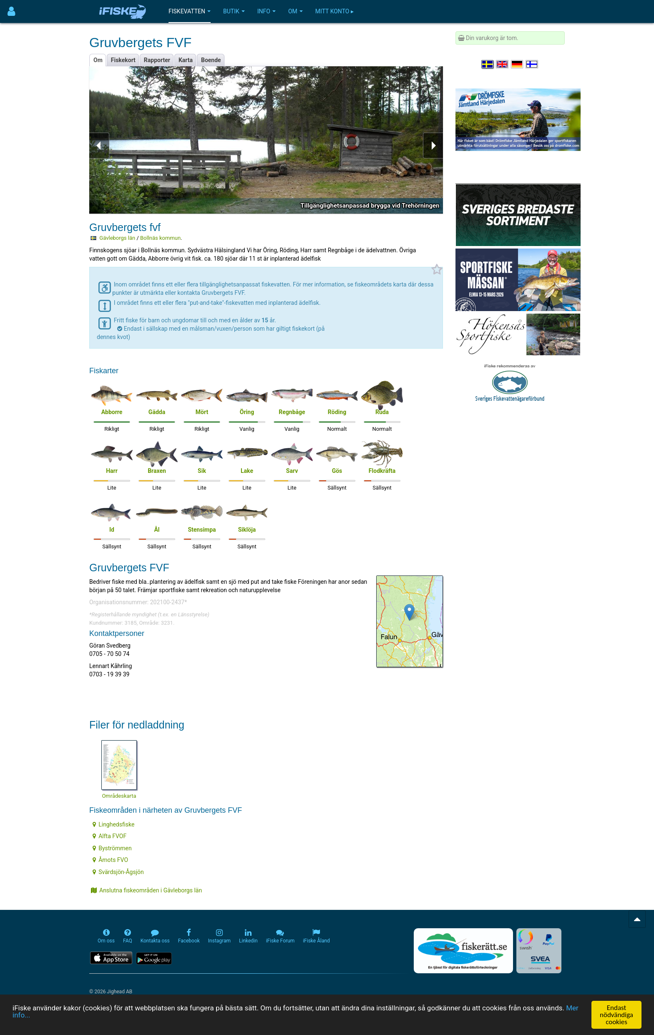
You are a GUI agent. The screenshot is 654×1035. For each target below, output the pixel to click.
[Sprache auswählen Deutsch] (517, 64)
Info (266, 11)
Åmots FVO (110, 860)
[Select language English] (502, 64)
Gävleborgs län (117, 238)
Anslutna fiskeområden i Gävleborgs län (146, 890)
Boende (211, 60)
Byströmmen (112, 848)
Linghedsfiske (113, 824)
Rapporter (157, 60)
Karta (186, 60)
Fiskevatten (190, 11)
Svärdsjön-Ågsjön (118, 872)
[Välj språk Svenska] (488, 64)
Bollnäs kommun (160, 238)
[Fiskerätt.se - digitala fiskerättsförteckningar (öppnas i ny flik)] (463, 950)
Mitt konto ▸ (334, 11)
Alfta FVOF (109, 836)
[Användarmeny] (11, 11)
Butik (234, 11)
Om (295, 11)
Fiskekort (123, 60)
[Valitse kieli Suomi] (532, 64)
